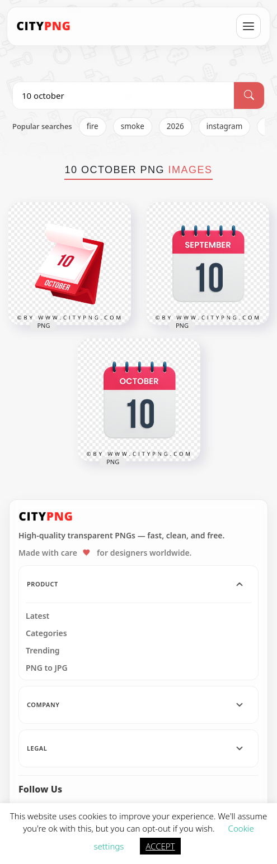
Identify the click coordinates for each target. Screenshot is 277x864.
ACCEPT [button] (160, 846)
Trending (43, 651)
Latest (37, 616)
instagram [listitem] (224, 126)
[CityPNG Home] (43, 26)
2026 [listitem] (175, 126)
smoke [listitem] (132, 126)
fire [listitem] (92, 126)
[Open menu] (248, 26)
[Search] (249, 95)
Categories (46, 633)
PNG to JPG (47, 668)
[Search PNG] (123, 95)
